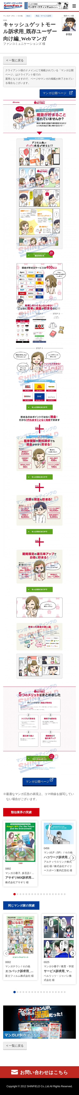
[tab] (14, 894)
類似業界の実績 (21, 812)
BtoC (28, 16)
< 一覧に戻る (15, 60)
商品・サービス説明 (43, 16)
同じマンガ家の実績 (21, 905)
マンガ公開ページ (58, 93)
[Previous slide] (6, 858)
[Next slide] (73, 858)
